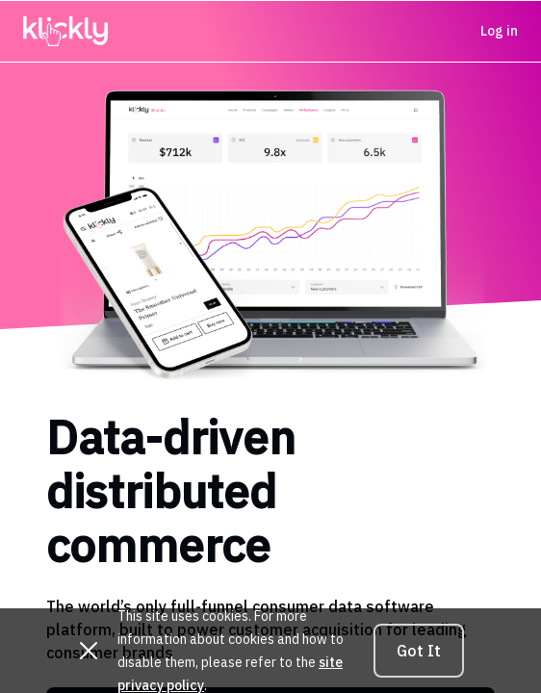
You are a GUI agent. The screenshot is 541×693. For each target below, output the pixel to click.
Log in (499, 30)
